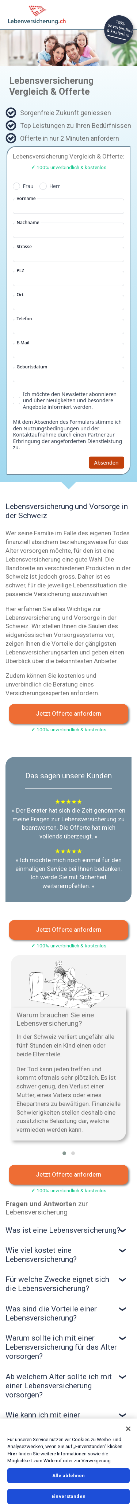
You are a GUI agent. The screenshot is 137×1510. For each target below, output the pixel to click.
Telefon (24, 319)
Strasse (23, 247)
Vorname (25, 198)
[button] (64, 1153)
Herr (54, 186)
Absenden (106, 462)
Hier (12, 1453)
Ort (19, 295)
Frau (28, 186)
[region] (68, 1464)
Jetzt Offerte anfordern (68, 713)
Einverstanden (68, 1496)
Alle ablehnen (68, 1475)
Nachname (27, 222)
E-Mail (22, 343)
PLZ (20, 271)
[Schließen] (128, 1429)
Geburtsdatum (31, 367)
